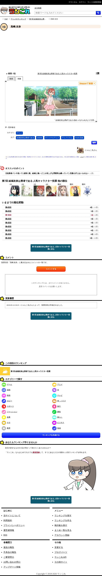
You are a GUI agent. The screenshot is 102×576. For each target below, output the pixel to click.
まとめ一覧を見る (62, 530)
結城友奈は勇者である (25, 138)
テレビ (57, 395)
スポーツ (8, 406)
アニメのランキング (18, 19)
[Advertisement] (51, 50)
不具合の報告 (9, 552)
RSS (5, 535)
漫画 (6, 390)
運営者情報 (8, 530)
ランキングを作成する (51, 435)
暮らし (57, 417)
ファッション (9, 412)
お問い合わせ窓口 (11, 562)
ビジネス (58, 423)
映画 (6, 395)
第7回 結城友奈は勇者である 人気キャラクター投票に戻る (51, 248)
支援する (58, 547)
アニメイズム (67, 138)
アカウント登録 (61, 535)
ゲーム (7, 384)
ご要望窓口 (8, 557)
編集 (94, 143)
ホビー (7, 401)
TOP (6, 19)
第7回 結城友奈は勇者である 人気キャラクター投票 (57, 74)
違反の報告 (8, 547)
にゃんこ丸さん (91, 150)
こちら (81, 156)
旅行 (56, 406)
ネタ (6, 423)
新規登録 (36, 452)
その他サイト (60, 562)
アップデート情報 (11, 567)
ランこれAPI (60, 557)
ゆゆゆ (39, 138)
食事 (6, 417)
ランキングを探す (62, 515)
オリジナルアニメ (52, 138)
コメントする (51, 269)
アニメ (19, 133)
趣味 (56, 412)
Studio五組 (79, 138)
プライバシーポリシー (14, 525)
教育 (6, 428)
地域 (56, 428)
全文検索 (38, 8)
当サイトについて (11, 515)
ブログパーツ (60, 552)
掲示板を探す (60, 525)
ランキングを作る (62, 520)
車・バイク (59, 401)
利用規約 (7, 520)
